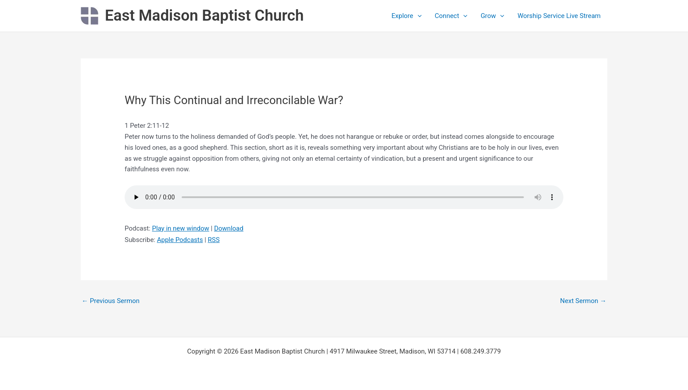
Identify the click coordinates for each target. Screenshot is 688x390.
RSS (214, 240)
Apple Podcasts (180, 240)
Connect (451, 15)
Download (229, 228)
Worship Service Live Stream (559, 16)
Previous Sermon (111, 301)
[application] (417, 15)
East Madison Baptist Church (204, 16)
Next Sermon (583, 301)
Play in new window (180, 228)
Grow (492, 15)
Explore (406, 15)
